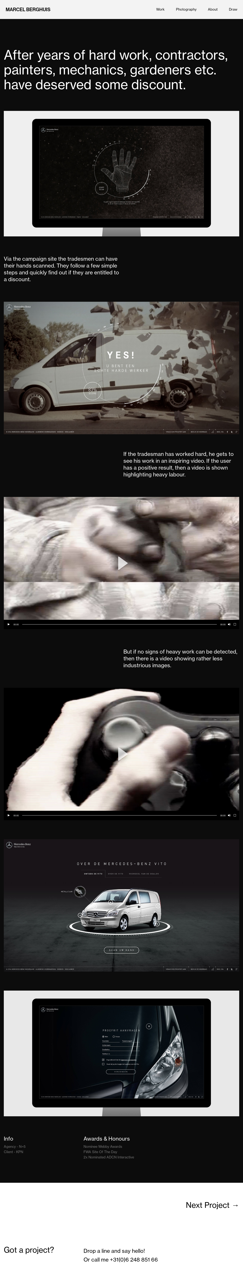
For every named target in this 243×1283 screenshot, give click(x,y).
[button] (121, 563)
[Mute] (229, 624)
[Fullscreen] (235, 624)
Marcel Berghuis (28, 9)
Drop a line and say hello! (114, 1250)
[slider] (119, 624)
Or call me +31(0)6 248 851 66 (121, 1259)
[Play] (8, 624)
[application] (121, 563)
